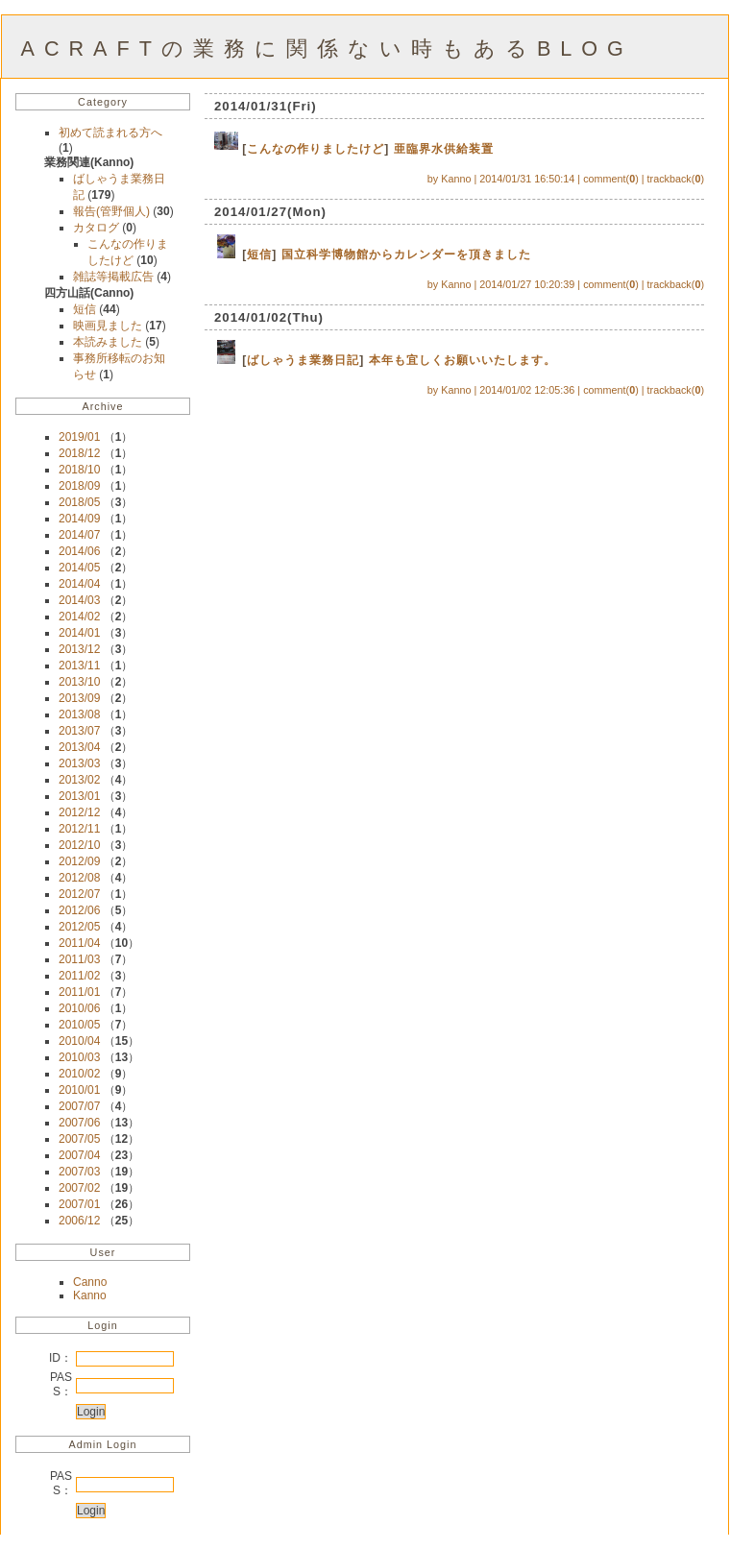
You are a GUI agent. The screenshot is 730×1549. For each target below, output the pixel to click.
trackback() (675, 178)
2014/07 (79, 535)
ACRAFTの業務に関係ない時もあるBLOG (327, 48)
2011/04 (79, 943)
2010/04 (79, 1041)
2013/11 (79, 665)
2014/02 (79, 616)
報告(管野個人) (113, 211)
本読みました (109, 342)
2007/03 (79, 1171)
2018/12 (79, 453)
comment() (611, 178)
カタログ (97, 227)
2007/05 (79, 1139)
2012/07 (79, 894)
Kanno (90, 1295)
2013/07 (79, 731)
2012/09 (79, 861)
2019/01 (79, 437)
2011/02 (79, 975)
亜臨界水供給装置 (444, 149)
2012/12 (79, 812)
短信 (86, 309)
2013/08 (79, 714)
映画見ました (109, 325)
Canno (90, 1282)
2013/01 (79, 796)
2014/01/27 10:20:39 (526, 284)
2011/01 (79, 992)
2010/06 (79, 1008)
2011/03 (79, 959)
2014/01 (79, 633)
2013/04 (79, 747)
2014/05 (79, 567)
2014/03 (79, 600)
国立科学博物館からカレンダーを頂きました (406, 254)
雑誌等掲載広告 (115, 276)
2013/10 (79, 682)
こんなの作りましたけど (315, 149)
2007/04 (79, 1155)
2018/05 (79, 502)
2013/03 (79, 763)
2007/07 (79, 1106)
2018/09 (79, 486)
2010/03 (79, 1057)
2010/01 (79, 1090)
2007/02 (79, 1188)
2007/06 (79, 1122)
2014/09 (79, 518)
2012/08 (79, 877)
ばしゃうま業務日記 (303, 360)
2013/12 (79, 649)
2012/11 (79, 828)
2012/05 (79, 926)
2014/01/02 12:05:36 (526, 390)
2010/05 (79, 1024)
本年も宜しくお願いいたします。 (462, 360)
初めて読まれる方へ (110, 132)
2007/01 (79, 1204)
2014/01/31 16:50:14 (526, 178)
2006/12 (79, 1220)
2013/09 (79, 698)
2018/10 (79, 469)
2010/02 (79, 1073)
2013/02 (79, 780)
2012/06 (79, 910)
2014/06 (79, 551)
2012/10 (79, 845)
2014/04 (79, 584)
